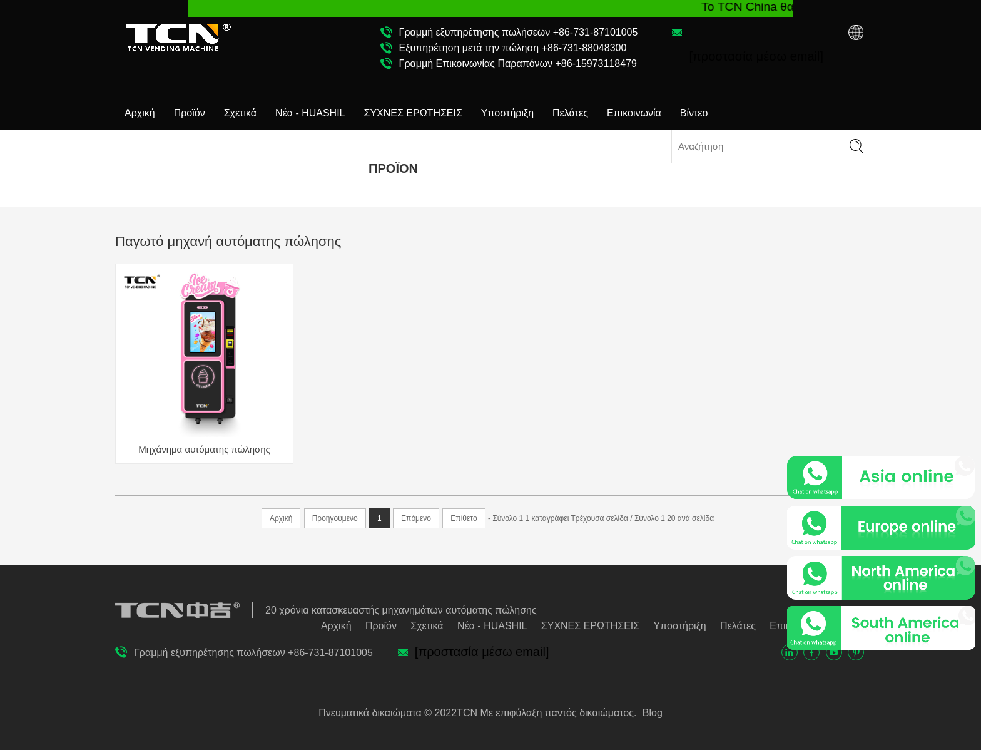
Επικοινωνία (634, 113)
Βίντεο (694, 113)
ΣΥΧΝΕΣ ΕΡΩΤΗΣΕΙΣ (413, 113)
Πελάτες (570, 113)
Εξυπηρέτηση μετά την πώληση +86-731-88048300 (513, 48)
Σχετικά (240, 113)
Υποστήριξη (507, 113)
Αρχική (140, 113)
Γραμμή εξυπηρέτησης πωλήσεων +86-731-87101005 (518, 32)
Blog (650, 712)
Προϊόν (189, 113)
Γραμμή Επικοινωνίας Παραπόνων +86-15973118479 (518, 63)
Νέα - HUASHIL (310, 113)
